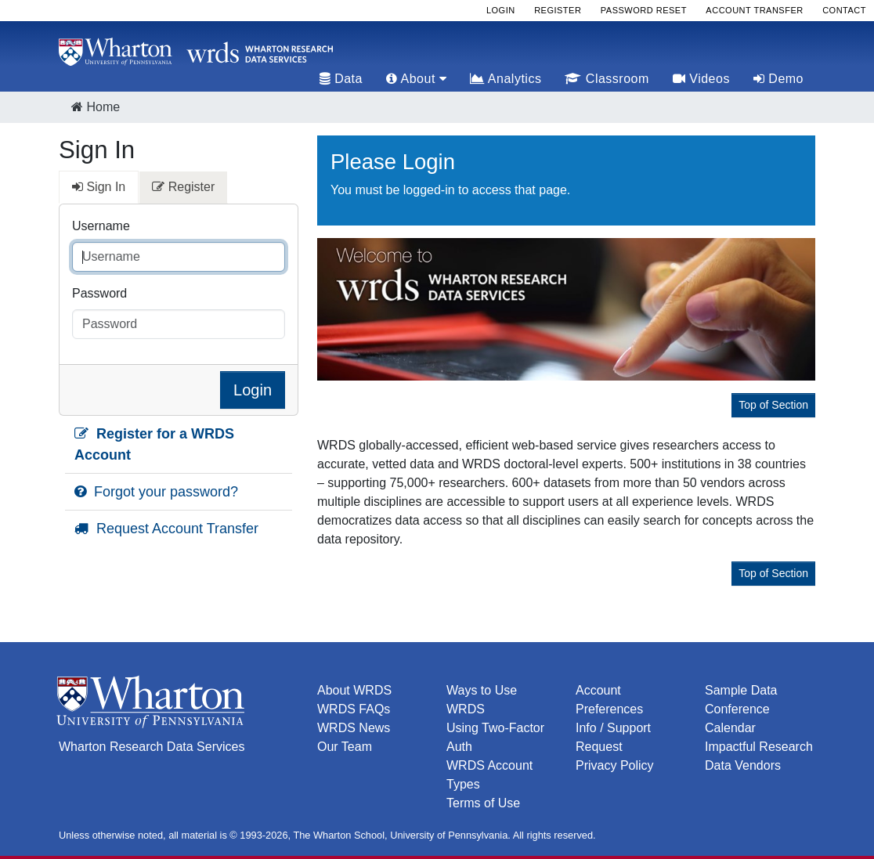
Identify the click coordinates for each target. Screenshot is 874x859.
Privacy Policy (615, 765)
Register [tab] (183, 186)
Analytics (505, 78)
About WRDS (354, 690)
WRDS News (353, 727)
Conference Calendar (737, 718)
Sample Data (741, 690)
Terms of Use (483, 803)
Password (99, 293)
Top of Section (773, 405)
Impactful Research (759, 746)
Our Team (344, 746)
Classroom (606, 78)
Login (500, 10)
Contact (844, 10)
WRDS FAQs (353, 709)
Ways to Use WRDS (481, 700)
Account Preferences (609, 700)
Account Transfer (754, 10)
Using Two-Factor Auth (495, 737)
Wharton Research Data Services (151, 746)
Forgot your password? (156, 492)
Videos (701, 78)
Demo (778, 78)
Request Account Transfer (166, 528)
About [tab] (416, 78)
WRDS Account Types (489, 775)
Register (557, 10)
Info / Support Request (613, 737)
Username (101, 226)
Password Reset (644, 10)
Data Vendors (743, 765)
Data (341, 78)
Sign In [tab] (98, 186)
